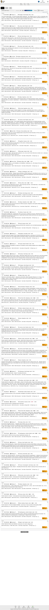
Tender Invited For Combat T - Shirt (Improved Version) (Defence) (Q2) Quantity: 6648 (17, 476)
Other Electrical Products (14, 433)
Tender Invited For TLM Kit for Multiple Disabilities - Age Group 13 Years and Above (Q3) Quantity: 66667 (21, 504)
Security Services (14, 201)
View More (24, 531)
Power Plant (13, 161)
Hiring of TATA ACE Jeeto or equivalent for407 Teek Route (12, 403)
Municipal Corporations (14, 522)
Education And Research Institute (14, 182)
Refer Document (7, 20)
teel (20, 10)
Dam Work (13, 56)
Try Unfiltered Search (28, 10)
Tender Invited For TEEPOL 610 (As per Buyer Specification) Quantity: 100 (15, 435)
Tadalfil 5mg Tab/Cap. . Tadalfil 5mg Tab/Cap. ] (10, 319)
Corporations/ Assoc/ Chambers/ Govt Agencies (14, 401)
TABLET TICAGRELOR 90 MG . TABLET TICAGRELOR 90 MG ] (13, 373)
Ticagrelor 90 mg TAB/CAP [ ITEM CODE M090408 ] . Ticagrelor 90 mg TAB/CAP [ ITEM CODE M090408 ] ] (22, 194)
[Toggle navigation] (47, 1)
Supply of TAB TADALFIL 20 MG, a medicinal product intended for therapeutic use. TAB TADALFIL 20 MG (21, 78)
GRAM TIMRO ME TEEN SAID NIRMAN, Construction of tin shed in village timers (17, 523)
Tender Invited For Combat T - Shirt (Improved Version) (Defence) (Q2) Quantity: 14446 (18, 495)
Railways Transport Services (14, 14)
